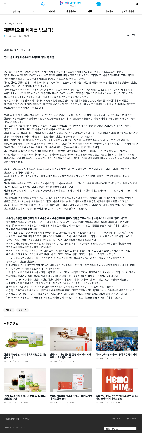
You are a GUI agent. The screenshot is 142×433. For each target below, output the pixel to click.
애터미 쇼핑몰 (117, 418)
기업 (10, 23)
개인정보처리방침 (12, 418)
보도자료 (18, 23)
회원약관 (26, 418)
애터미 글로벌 (131, 418)
